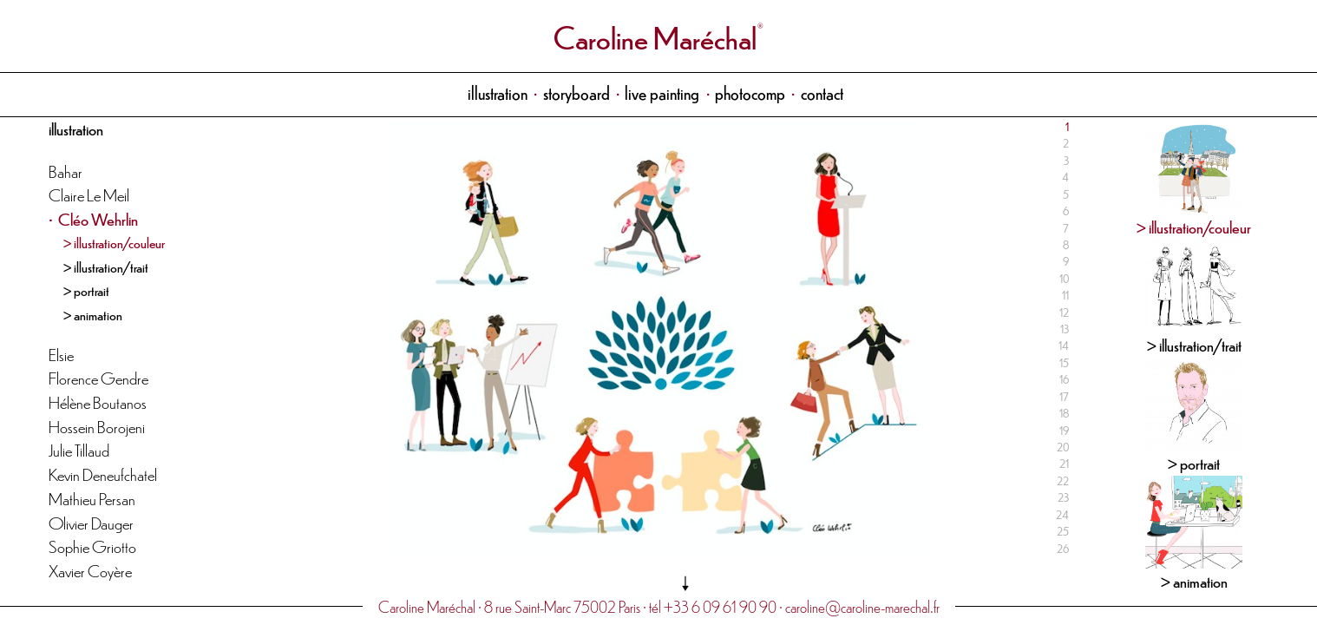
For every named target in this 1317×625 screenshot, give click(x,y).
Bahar (65, 170)
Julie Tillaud (79, 449)
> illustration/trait (105, 266)
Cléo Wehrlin (98, 218)
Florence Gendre (98, 377)
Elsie (61, 354)
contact (822, 92)
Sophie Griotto (92, 545)
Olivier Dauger (91, 522)
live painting (662, 92)
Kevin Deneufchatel (103, 473)
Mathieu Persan (92, 498)
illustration (497, 92)
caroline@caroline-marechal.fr (862, 606)
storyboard (576, 92)
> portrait (86, 289)
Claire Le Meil (89, 194)
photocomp (750, 92)
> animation (92, 314)
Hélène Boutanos (98, 401)
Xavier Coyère (90, 570)
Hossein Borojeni (97, 426)
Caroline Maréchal (655, 36)
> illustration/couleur (114, 242)
